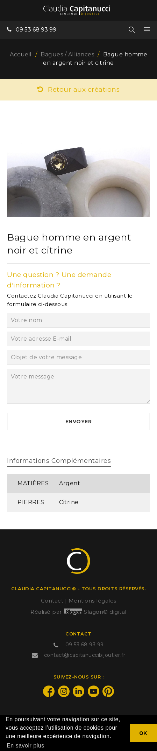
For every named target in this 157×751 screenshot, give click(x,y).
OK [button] (144, 733)
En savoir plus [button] (25, 746)
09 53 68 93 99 (36, 29)
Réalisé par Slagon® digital (78, 612)
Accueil (21, 54)
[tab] (59, 461)
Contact (52, 600)
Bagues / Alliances (67, 54)
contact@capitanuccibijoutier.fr (85, 655)
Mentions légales (92, 600)
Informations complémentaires (59, 461)
